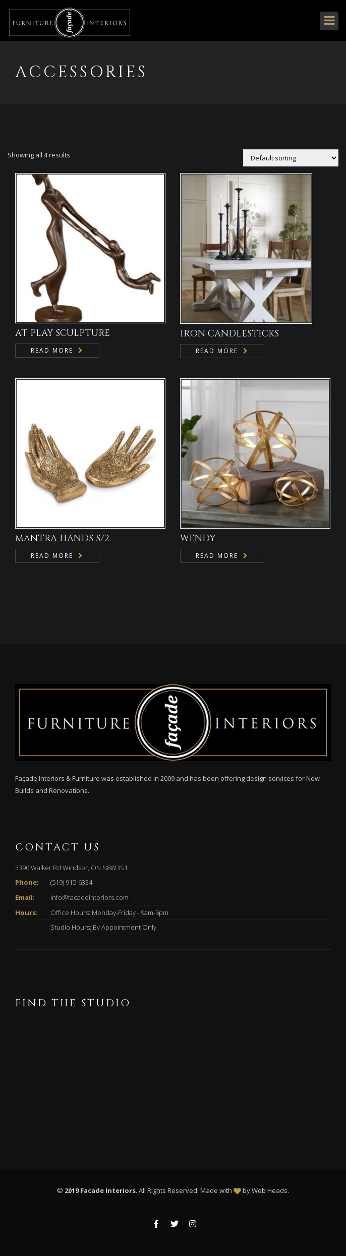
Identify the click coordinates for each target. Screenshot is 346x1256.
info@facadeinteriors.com (89, 897)
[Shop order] (290, 157)
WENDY (197, 538)
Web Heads (269, 1190)
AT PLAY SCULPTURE (62, 333)
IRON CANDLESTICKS (229, 333)
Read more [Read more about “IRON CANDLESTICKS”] (217, 351)
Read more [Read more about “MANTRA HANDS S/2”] (52, 555)
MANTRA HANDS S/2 (62, 538)
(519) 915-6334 (71, 882)
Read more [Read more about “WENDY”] (217, 555)
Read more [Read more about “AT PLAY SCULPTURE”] (52, 350)
